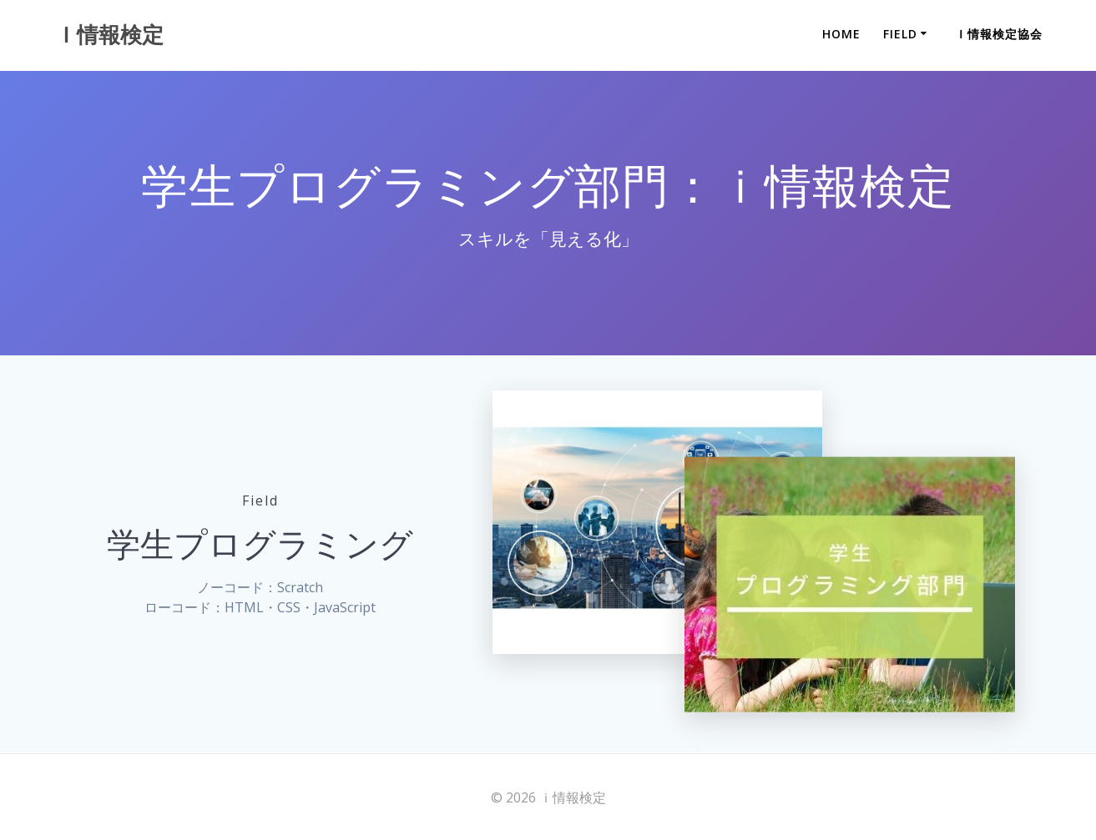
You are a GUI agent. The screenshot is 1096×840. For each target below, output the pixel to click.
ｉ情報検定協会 (999, 34)
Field (900, 34)
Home (841, 34)
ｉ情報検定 (109, 35)
